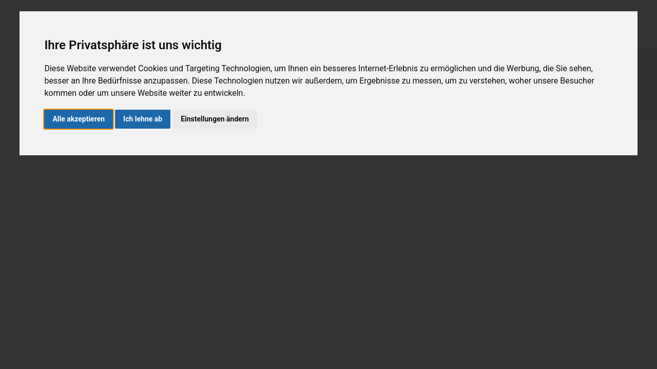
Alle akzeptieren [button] (78, 119)
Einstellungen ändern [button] (215, 119)
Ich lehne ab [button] (142, 119)
